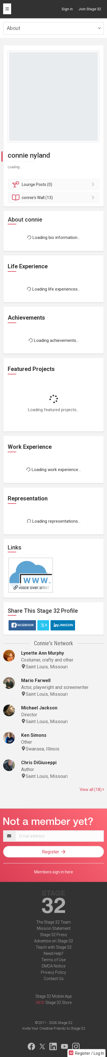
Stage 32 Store (58, 1002)
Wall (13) (54, 197)
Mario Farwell (36, 680)
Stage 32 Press (53, 934)
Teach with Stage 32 (54, 947)
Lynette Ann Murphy (42, 653)
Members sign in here (53, 872)
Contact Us (54, 978)
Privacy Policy (53, 972)
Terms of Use (53, 959)
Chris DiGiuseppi (38, 762)
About (13, 28)
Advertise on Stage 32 (53, 941)
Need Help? (53, 953)
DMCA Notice (53, 966)
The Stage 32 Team (53, 922)
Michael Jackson (39, 708)
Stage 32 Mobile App (53, 996)
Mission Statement (53, 928)
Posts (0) (54, 184)
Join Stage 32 (89, 9)
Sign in (67, 9)
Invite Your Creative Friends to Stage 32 (53, 1028)
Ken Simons (34, 735)
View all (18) (92, 789)
